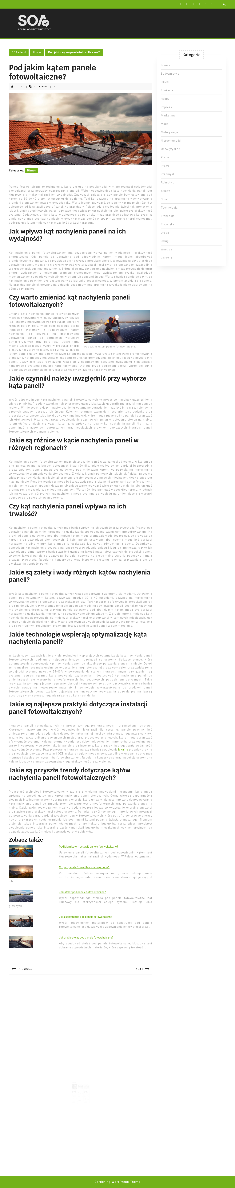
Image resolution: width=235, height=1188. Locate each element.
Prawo (165, 165)
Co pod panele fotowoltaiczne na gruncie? (84, 867)
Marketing (168, 115)
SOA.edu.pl (19, 52)
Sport (165, 199)
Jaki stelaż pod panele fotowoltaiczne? (82, 892)
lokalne (123, 749)
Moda (165, 123)
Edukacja (167, 90)
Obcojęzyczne (170, 149)
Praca (165, 157)
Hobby (165, 98)
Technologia (169, 207)
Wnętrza (166, 249)
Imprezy (166, 107)
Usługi (165, 241)
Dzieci (165, 82)
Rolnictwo (167, 182)
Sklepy (165, 190)
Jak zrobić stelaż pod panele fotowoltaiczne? (86, 937)
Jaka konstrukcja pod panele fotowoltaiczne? (86, 916)
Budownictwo (170, 73)
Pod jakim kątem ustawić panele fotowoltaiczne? (88, 846)
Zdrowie (166, 257)
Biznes (37, 52)
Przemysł (167, 174)
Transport (167, 216)
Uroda (165, 232)
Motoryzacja (169, 132)
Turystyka (167, 224)
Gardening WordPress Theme (117, 1182)
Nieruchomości (171, 140)
